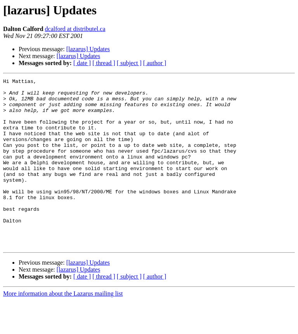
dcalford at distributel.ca (75, 29)
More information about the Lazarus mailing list (63, 327)
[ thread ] (103, 63)
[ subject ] (129, 63)
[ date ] (82, 63)
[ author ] (154, 63)
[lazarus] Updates (88, 49)
